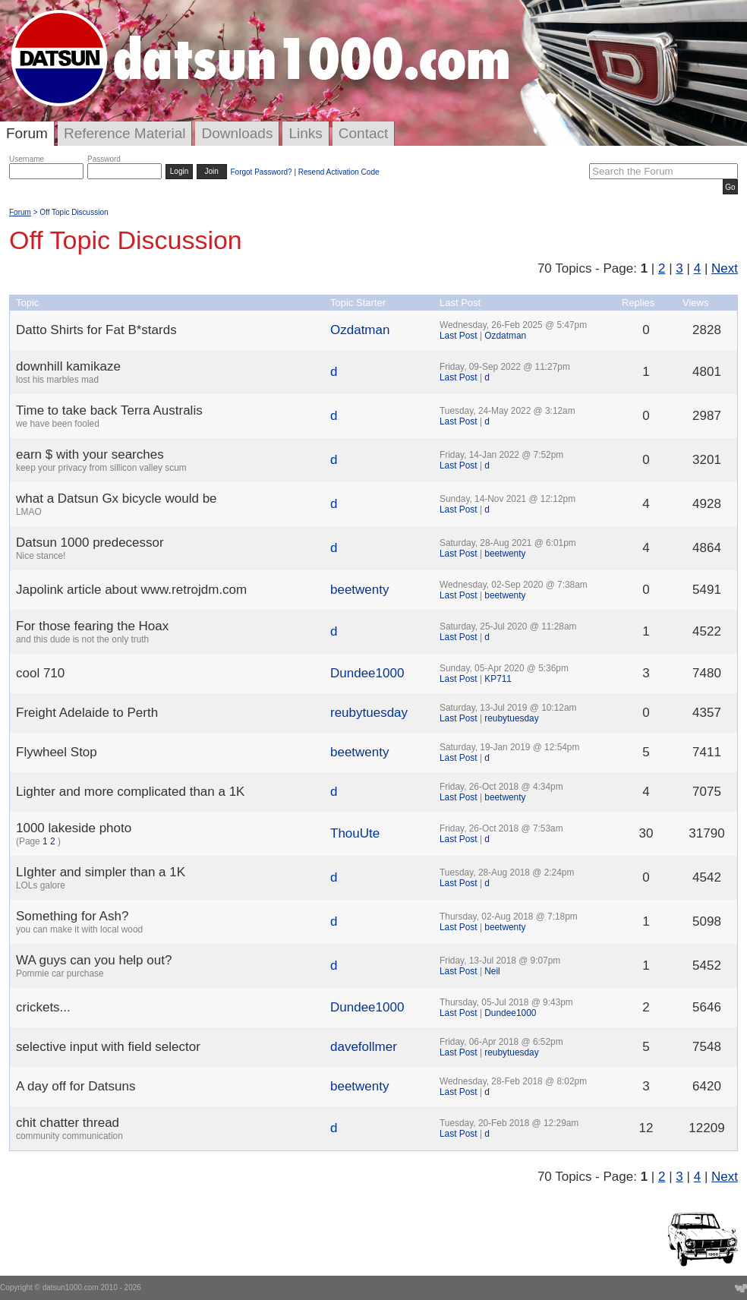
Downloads (237, 133)
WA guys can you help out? (94, 960)
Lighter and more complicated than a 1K (130, 791)
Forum (27, 133)
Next (724, 268)
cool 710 (40, 673)
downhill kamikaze (68, 366)
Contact (363, 133)
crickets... (43, 1007)
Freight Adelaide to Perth (87, 712)
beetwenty (504, 553)
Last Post (459, 335)
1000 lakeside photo (73, 828)
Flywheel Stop (56, 752)
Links (305, 133)
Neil (492, 971)
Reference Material (125, 133)
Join (212, 171)
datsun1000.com (71, 1287)
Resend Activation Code (339, 172)
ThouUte (355, 833)
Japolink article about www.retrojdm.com (131, 589)
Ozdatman (359, 330)
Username (26, 159)
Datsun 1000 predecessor (90, 542)
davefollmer (363, 1047)
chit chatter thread (67, 1122)
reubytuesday (369, 712)
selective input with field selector (108, 1047)
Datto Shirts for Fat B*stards (96, 330)
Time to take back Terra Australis (109, 410)
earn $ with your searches (90, 454)
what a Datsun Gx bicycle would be (116, 498)
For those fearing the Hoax (92, 626)
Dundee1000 (367, 673)
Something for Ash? (72, 916)
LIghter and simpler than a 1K (100, 872)
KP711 (498, 679)
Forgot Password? (261, 172)
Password (104, 159)
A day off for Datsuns (76, 1086)
